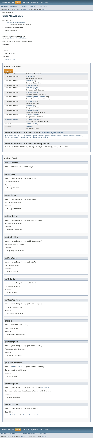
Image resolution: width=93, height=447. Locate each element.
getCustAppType (32, 89)
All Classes (43, 6)
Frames (24, 6)
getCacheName (31, 87)
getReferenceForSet (53, 140)
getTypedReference (33, 122)
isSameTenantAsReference (72, 140)
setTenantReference (40, 142)
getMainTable (31, 104)
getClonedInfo (10, 140)
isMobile (29, 130)
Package (11, 2)
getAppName (30, 77)
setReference (25, 142)
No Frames (31, 6)
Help (46, 2)
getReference (38, 140)
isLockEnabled (31, 127)
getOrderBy (30, 108)
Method (23, 9)
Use (23, 2)
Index (41, 2)
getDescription (32, 94)
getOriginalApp (32, 113)
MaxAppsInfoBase (11, 122)
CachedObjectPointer (19, 39)
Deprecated (34, 2)
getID (20, 140)
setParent (15, 142)
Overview (4, 2)
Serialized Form (10, 60)
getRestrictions (32, 118)
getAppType (30, 82)
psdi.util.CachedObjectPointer (15, 22)
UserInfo (42, 99)
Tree (27, 2)
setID (7, 142)
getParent (27, 140)
